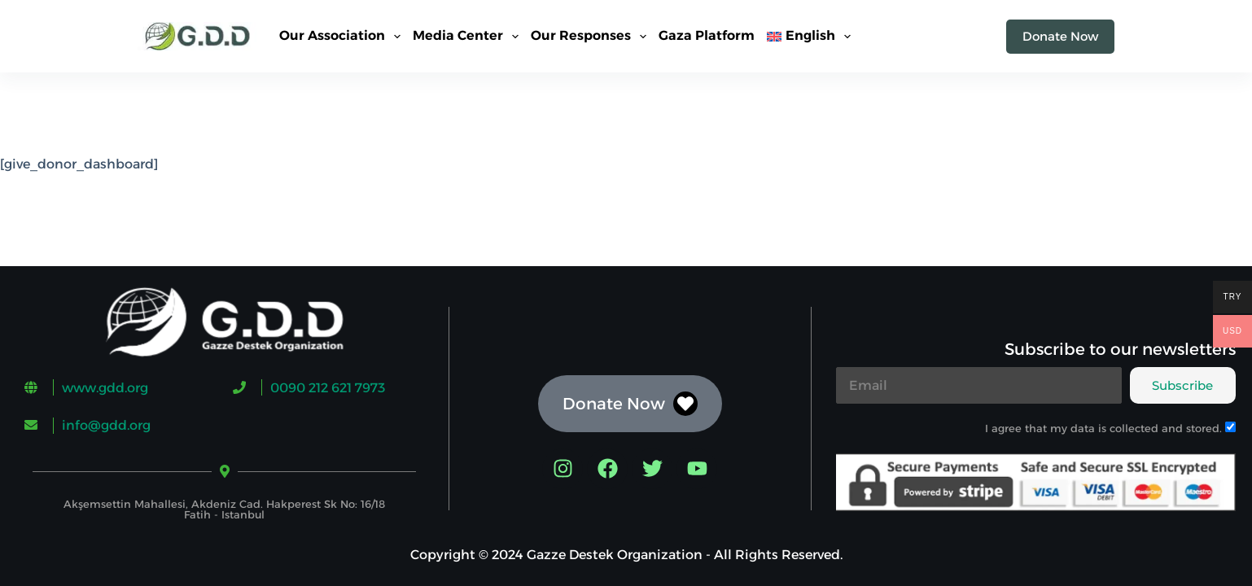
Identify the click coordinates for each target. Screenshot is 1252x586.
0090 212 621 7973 (327, 388)
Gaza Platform (707, 35)
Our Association (343, 36)
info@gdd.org (106, 425)
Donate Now (1060, 36)
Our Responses (592, 36)
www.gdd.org (105, 388)
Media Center (469, 36)
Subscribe (1182, 385)
